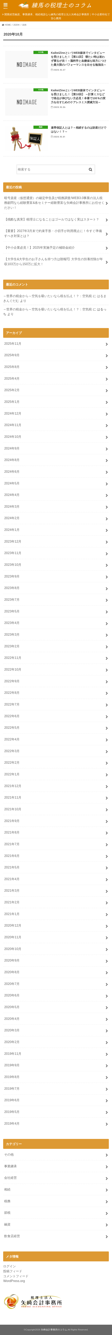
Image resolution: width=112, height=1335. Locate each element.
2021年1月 (12, 914)
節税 (7, 1212)
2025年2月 (12, 390)
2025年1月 (12, 401)
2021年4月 (12, 879)
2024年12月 (12, 413)
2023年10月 (12, 564)
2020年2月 (12, 1042)
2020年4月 (12, 1018)
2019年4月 (12, 1123)
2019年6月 (12, 1100)
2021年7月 (12, 844)
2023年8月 (12, 588)
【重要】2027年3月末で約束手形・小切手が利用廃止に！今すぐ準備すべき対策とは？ (53, 233)
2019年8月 (12, 1077)
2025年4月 (12, 378)
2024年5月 (12, 483)
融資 (7, 1224)
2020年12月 (12, 925)
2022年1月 (12, 774)
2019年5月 (12, 1112)
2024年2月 (12, 518)
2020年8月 (12, 972)
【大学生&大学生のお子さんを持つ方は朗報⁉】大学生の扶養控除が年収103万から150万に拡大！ (53, 261)
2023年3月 (12, 634)
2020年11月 (12, 937)
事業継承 (10, 1166)
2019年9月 (12, 1065)
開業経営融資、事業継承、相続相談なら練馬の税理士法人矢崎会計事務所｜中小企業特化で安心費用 (57, 16)
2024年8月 (12, 460)
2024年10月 (12, 436)
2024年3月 (12, 506)
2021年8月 (12, 832)
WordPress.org (14, 1281)
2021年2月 (12, 902)
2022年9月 (12, 681)
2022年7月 (12, 704)
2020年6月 (12, 995)
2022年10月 (12, 669)
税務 (7, 1201)
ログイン (9, 1266)
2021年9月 (12, 821)
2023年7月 (12, 599)
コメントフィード (15, 1276)
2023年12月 (12, 541)
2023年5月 (12, 611)
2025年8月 (12, 367)
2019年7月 (12, 1088)
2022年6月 (12, 716)
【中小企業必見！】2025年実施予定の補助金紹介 (39, 247)
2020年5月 (12, 1007)
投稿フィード (12, 1271)
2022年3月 (12, 751)
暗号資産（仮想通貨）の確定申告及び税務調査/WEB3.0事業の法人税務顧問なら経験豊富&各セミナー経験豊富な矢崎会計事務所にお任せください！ (54, 202)
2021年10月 (12, 809)
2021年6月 (12, 856)
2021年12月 (12, 786)
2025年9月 (12, 355)
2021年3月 (12, 890)
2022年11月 (12, 657)
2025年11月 (12, 343)
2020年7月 (12, 984)
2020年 (16, 25)
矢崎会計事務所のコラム (54, 1329)
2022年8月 (12, 692)
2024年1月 (12, 529)
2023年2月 (12, 646)
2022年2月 (12, 762)
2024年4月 (12, 495)
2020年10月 (12, 949)
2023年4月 (12, 623)
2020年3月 (12, 1030)
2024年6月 (12, 471)
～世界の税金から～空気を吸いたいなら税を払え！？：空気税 (47, 296)
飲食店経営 (12, 1236)
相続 (7, 1189)
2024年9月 (12, 448)
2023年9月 (12, 576)
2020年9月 (12, 960)
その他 (9, 1154)
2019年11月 (12, 1053)
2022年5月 (12, 727)
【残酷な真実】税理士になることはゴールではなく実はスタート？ (51, 219)
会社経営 (10, 1177)
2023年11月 (12, 553)
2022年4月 (12, 739)
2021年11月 (12, 797)
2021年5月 (12, 867)
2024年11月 (12, 425)
